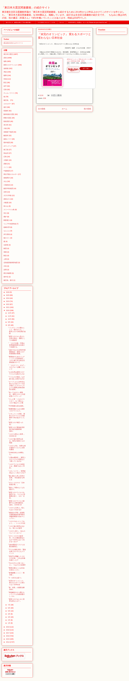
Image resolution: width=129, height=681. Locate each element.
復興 (5, 75)
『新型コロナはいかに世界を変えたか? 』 (16, 600)
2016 (8, 636)
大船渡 (6, 202)
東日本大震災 (8, 54)
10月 (9, 319)
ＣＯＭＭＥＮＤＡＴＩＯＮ (46, 22)
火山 (5, 181)
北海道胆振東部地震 (11, 262)
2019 (8, 627)
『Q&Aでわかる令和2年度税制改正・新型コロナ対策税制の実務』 (16, 352)
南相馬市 (7, 178)
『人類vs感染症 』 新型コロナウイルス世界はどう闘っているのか (16, 459)
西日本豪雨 (7, 273)
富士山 (6, 206)
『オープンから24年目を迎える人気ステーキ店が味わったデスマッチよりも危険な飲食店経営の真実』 (16, 385)
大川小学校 (7, 195)
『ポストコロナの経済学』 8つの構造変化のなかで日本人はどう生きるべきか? (16, 538)
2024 (8, 298)
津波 (5, 72)
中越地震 (7, 171)
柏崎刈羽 (7, 227)
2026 (8, 292)
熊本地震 (7, 142)
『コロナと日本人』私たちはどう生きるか (16, 509)
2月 (9, 620)
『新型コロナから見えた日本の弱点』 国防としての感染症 (16, 338)
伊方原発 (7, 234)
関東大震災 (7, 118)
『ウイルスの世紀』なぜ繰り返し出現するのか (16, 378)
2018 (8, 630)
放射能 (6, 68)
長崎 (5, 252)
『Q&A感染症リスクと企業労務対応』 (16, 545)
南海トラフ (7, 139)
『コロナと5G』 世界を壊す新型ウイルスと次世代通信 (16, 447)
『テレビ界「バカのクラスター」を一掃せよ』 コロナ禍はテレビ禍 (16, 401)
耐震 (5, 248)
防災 (5, 82)
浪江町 (6, 125)
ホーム (61, 22)
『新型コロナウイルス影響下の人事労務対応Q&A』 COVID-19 (16, 503)
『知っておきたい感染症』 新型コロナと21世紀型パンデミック (16, 394)
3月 (9, 617)
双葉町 (6, 111)
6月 (9, 608)
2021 (8, 307)
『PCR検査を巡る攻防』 (16, 406)
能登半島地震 (8, 188)
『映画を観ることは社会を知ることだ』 (16, 569)
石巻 (5, 89)
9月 (9, 322)
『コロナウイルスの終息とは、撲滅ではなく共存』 (16, 466)
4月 (9, 614)
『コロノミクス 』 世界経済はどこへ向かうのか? (16, 472)
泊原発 (6, 245)
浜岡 (5, 270)
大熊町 (6, 160)
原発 (44, 98)
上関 (5, 259)
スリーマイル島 (9, 209)
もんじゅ (7, 231)
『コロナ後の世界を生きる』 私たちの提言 (16, 527)
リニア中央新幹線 (10, 224)
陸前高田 (7, 121)
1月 (9, 623)
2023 (8, 301)
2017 (8, 633)
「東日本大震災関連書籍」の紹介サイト (26, 7)
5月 (9, 611)
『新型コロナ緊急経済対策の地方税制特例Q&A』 (16, 429)
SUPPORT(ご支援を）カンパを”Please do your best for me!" (87, 22)
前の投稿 (87, 109)
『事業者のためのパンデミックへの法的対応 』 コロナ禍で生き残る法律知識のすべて (16, 359)
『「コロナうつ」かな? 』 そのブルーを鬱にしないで (16, 367)
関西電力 (7, 220)
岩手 (5, 86)
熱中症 (6, 277)
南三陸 (6, 149)
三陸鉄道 (7, 185)
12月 (9, 313)
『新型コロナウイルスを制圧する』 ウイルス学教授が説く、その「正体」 (16, 495)
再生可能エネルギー (11, 174)
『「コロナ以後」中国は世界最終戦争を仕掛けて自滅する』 (16, 345)
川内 (5, 266)
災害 (5, 192)
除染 (5, 255)
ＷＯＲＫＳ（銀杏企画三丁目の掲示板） (19, 22)
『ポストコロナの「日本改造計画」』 (16, 483)
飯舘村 (6, 135)
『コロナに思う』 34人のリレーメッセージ (16, 532)
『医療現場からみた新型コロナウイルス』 (16, 410)
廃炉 (5, 217)
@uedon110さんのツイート (13, 43)
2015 (8, 639)
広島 (5, 156)
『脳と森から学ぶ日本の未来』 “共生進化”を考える (16, 478)
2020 (8, 310)
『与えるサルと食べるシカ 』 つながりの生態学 (16, 564)
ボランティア (8, 146)
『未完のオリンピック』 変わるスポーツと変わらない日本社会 (16, 582)
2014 (8, 642)
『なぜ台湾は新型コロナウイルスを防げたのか (16, 373)
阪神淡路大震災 (9, 114)
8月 (9, 325)
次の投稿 (41, 109)
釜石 (5, 107)
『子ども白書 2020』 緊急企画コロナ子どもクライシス (16, 551)
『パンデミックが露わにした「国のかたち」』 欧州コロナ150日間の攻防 (16, 330)
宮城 (5, 79)
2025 (8, 295)
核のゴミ (7, 238)
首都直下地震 (8, 132)
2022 (8, 304)
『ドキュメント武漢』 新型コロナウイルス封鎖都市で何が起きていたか (16, 416)
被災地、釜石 (8, 280)
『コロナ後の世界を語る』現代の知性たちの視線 (16, 441)
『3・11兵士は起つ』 (14, 578)
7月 (9, 605)
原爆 (5, 164)
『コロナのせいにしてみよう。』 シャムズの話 (16, 522)
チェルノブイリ (9, 93)
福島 (5, 61)
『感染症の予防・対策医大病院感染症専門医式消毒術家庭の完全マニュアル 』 (16, 515)
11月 (9, 316)
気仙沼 (6, 153)
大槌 (5, 128)
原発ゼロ (7, 199)
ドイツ (6, 167)
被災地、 (7, 100)
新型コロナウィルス (11, 65)
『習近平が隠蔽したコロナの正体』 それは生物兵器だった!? (16, 558)
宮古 (5, 213)
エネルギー (7, 104)
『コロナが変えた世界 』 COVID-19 (16, 435)
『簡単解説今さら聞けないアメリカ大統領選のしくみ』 (16, 594)
